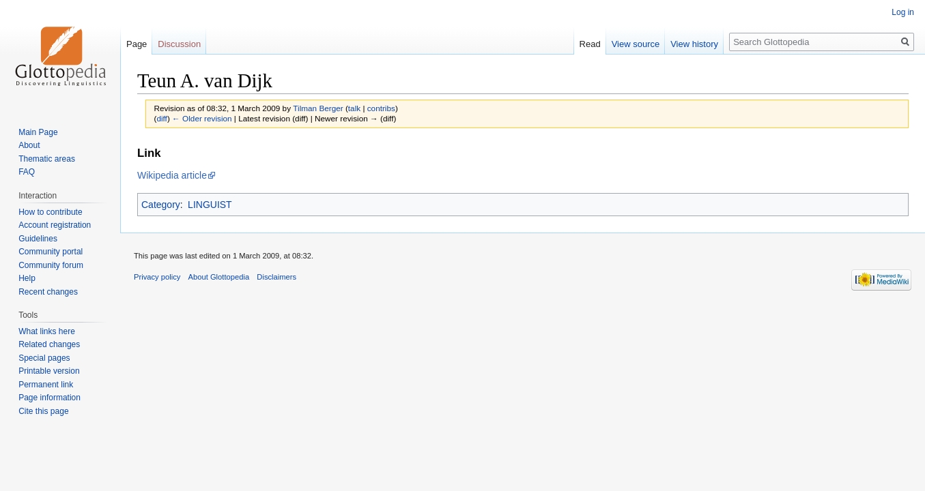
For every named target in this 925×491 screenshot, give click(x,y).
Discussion (179, 44)
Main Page (37, 132)
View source (636, 44)
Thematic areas (46, 159)
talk (354, 108)
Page (136, 44)
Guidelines (37, 238)
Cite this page (43, 411)
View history (694, 44)
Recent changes (48, 292)
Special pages (44, 358)
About (29, 145)
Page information (49, 397)
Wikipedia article (172, 175)
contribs (381, 108)
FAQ (26, 172)
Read (590, 44)
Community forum (50, 265)
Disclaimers (276, 277)
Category (160, 204)
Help (26, 278)
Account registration (54, 225)
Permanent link (45, 384)
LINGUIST (210, 204)
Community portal (50, 251)
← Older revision (202, 118)
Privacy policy (157, 277)
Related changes (49, 344)
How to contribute (50, 212)
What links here (46, 331)
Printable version (48, 371)
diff (161, 118)
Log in (903, 12)
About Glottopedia (219, 277)
